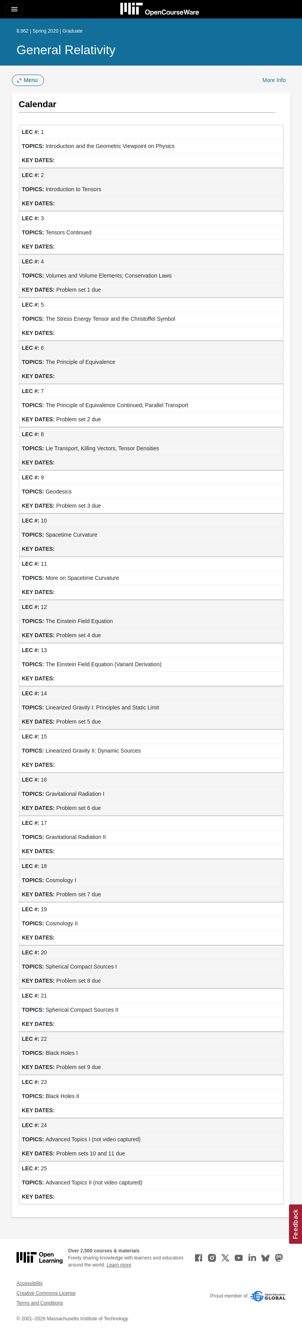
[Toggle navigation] (14, 9)
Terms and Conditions (40, 1303)
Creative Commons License (46, 1293)
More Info (273, 80)
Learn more (119, 1265)
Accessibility (30, 1283)
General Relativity (66, 50)
